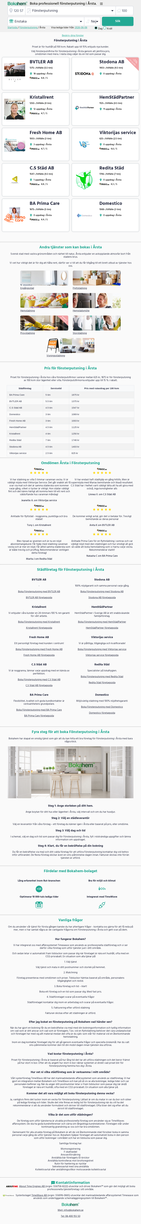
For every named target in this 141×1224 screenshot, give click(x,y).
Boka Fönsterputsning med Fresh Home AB (39, 649)
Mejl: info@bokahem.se (70, 1210)
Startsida (13, 28)
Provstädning (27, 333)
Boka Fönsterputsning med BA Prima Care (39, 710)
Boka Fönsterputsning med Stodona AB (102, 592)
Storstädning (80, 333)
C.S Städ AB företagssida (39, 686)
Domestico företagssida (102, 713)
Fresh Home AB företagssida (39, 655)
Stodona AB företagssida (102, 598)
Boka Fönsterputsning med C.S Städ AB (39, 680)
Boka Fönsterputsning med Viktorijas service (102, 649)
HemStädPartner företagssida (102, 628)
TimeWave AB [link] (39, 1195)
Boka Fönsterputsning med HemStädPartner (102, 622)
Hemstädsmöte (81, 311)
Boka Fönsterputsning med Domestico (102, 707)
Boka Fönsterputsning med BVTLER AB (39, 592)
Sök (117, 21)
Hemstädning (27, 311)
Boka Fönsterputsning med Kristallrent (39, 622)
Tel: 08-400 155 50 (70, 1216)
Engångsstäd (27, 288)
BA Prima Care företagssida (39, 716)
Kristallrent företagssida (39, 628)
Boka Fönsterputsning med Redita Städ (102, 677)
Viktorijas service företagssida (102, 655)
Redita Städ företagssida (102, 683)
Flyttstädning (80, 288)
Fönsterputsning (28, 28)
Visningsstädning (56, 356)
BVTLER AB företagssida (39, 598)
